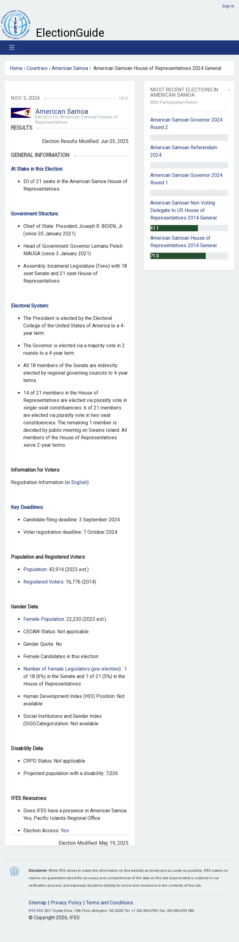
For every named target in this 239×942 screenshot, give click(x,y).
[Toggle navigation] (12, 47)
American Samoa (70, 68)
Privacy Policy (66, 903)
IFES (32, 911)
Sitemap (38, 903)
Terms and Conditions (109, 903)
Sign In (228, 6)
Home (16, 68)
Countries (37, 68)
